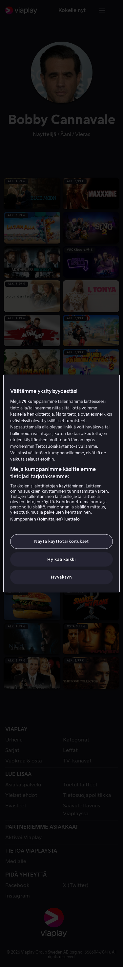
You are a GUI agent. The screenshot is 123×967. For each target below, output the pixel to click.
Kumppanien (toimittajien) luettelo (44, 519)
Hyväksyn (61, 577)
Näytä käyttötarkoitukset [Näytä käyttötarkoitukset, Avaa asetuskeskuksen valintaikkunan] (61, 541)
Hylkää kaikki (61, 559)
